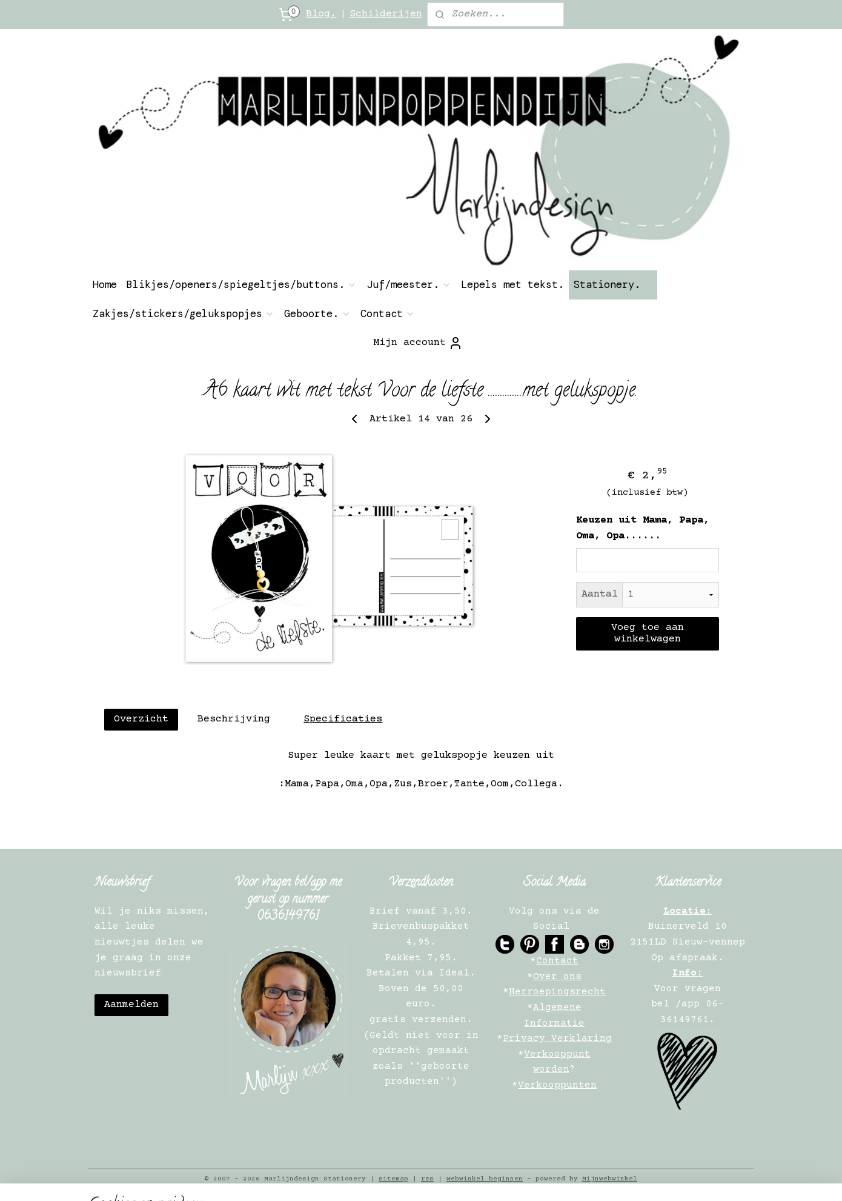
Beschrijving (233, 719)
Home (105, 284)
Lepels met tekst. (512, 284)
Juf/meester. (408, 284)
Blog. (321, 14)
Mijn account (418, 343)
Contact (387, 313)
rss (427, 1179)
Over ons (557, 976)
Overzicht (141, 719)
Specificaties (342, 719)
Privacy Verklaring (557, 1038)
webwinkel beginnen (484, 1179)
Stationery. (613, 284)
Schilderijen (386, 14)
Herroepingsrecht (557, 991)
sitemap (393, 1179)
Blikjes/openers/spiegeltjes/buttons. (242, 284)
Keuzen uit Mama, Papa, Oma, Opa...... (642, 528)
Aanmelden (131, 1005)
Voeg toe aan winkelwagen (647, 633)
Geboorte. (317, 313)
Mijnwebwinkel (609, 1179)
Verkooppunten (557, 1085)
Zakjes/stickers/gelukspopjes (183, 313)
